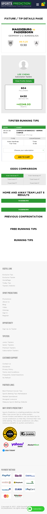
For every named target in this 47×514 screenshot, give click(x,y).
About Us (6, 302)
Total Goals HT (34, 179)
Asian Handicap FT (12, 175)
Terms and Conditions (11, 372)
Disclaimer (6, 366)
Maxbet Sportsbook (10, 396)
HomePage (7, 280)
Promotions (7, 299)
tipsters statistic (9, 285)
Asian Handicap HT (34, 175)
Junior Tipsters (8, 342)
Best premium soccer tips (12, 391)
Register (6, 315)
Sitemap (6, 310)
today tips (7, 283)
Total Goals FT (12, 179)
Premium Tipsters (9, 348)
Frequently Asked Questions (13, 375)
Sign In (5, 313)
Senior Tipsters (8, 345)
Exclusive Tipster (9, 277)
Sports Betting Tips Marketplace (15, 393)
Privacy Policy (8, 369)
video (5, 307)
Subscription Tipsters (10, 350)
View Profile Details (23, 81)
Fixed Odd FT (12, 183)
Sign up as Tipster (10, 329)
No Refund (6, 377)
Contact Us (7, 364)
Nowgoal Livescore (10, 399)
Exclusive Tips (8, 274)
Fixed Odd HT (34, 183)
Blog (4, 304)
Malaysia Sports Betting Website (15, 402)
